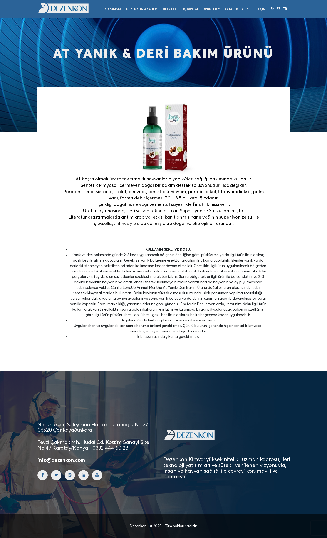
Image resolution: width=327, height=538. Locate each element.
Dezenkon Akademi (142, 9)
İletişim (259, 9)
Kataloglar (235, 9)
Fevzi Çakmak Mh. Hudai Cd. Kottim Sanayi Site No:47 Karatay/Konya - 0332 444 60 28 (93, 445)
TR (285, 8)
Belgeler (171, 9)
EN (273, 8)
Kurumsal (113, 9)
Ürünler (210, 9)
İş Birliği (190, 9)
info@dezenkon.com (61, 460)
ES (278, 8)
